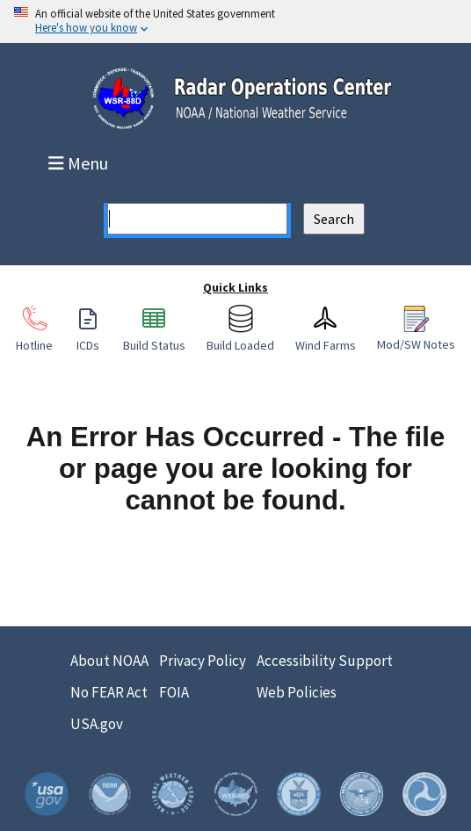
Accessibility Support (325, 660)
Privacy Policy (202, 660)
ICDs (88, 336)
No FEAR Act (109, 692)
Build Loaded (240, 336)
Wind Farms (325, 336)
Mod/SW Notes (416, 335)
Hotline (34, 336)
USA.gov (96, 723)
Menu (80, 163)
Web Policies (297, 692)
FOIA (174, 692)
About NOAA (109, 660)
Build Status (154, 336)
